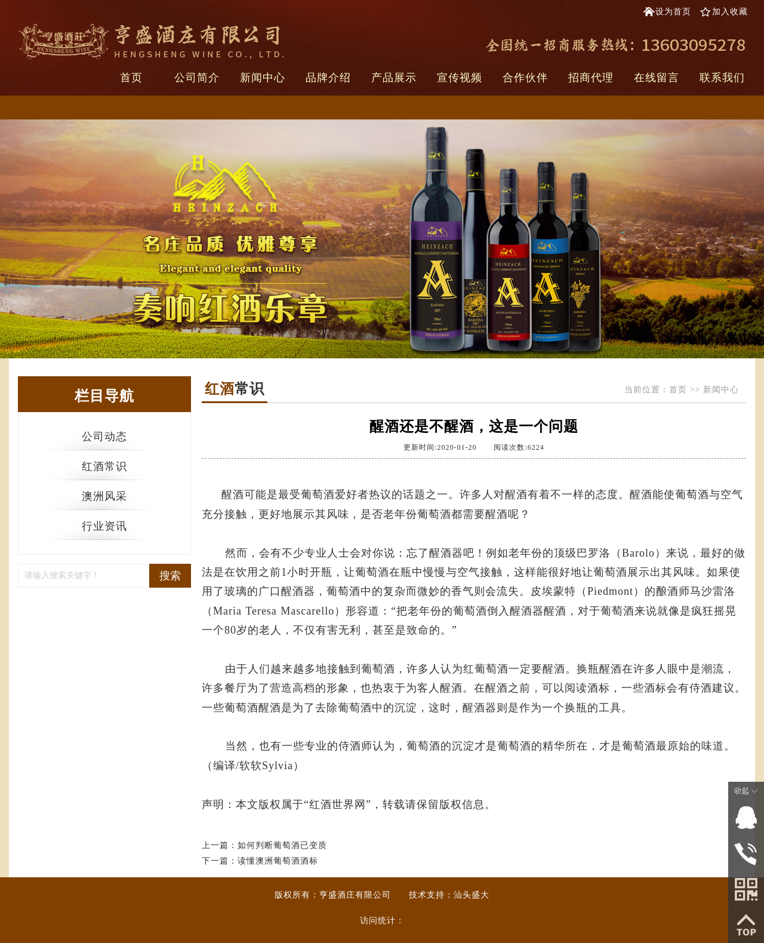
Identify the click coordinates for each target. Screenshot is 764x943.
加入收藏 (730, 11)
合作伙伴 (525, 78)
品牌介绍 (328, 78)
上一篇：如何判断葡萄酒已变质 (264, 845)
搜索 (170, 576)
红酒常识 (104, 466)
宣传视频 (459, 78)
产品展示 (394, 78)
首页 (131, 78)
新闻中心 (262, 78)
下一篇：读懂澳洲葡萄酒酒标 (260, 860)
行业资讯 (104, 526)
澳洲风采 (104, 496)
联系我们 (722, 78)
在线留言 (656, 78)
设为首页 (673, 11)
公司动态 (104, 437)
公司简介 (197, 78)
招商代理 (591, 78)
